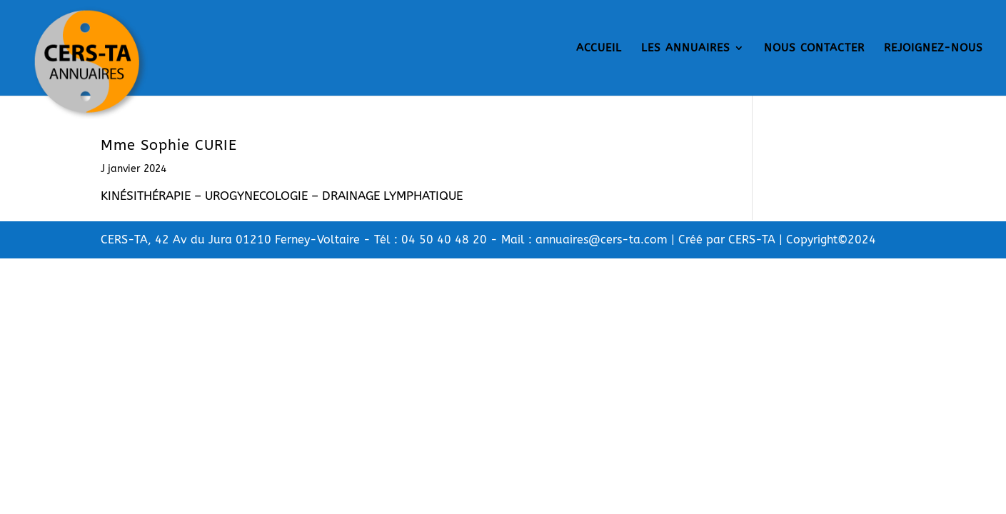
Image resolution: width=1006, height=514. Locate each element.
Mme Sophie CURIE (169, 145)
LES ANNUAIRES (685, 48)
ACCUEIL (599, 48)
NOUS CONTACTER (814, 48)
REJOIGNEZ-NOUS (933, 48)
